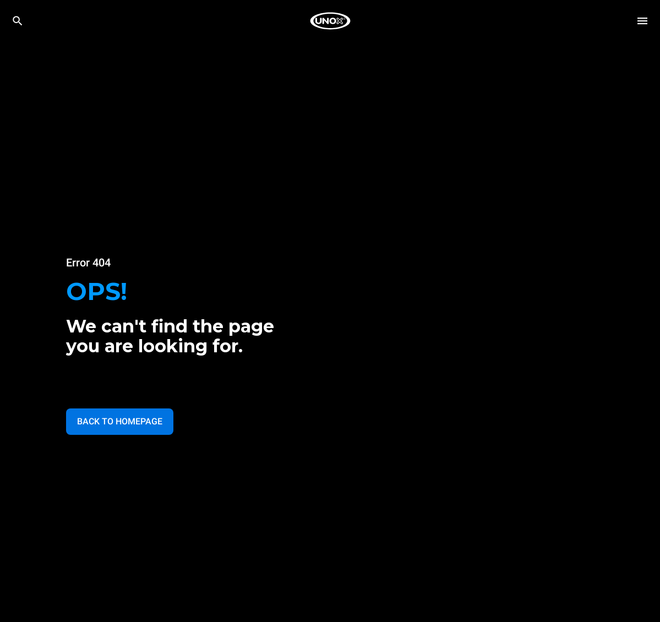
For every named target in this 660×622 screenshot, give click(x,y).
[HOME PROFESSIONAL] (330, 21)
